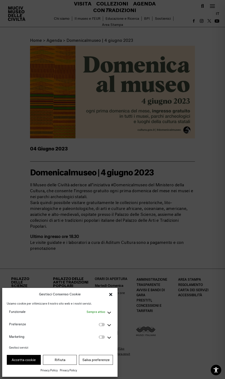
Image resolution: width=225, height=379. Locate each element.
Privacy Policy (49, 370)
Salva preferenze (96, 360)
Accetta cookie (24, 360)
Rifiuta (60, 360)
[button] (111, 294)
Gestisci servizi (18, 347)
